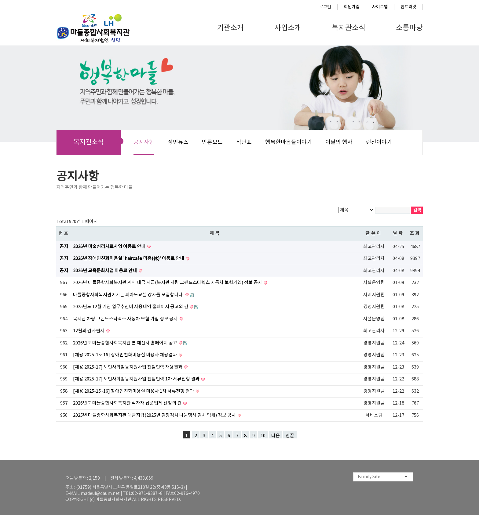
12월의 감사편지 (89, 330)
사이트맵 (380, 7)
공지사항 (143, 142)
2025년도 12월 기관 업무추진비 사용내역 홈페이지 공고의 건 (131, 306)
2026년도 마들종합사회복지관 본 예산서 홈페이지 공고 (125, 343)
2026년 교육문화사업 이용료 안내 (105, 270)
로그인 (325, 7)
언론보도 (212, 142)
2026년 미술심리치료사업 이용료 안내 (109, 246)
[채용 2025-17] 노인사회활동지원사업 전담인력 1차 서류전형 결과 (136, 379)
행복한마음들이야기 (288, 142)
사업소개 (287, 28)
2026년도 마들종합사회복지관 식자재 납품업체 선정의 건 (127, 403)
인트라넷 (408, 7)
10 (263, 435)
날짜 (398, 233)
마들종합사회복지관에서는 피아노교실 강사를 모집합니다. (129, 294)
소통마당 (409, 28)
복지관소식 (348, 28)
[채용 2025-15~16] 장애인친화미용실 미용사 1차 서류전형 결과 (134, 391)
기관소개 (230, 28)
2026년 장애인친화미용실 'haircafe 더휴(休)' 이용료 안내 (129, 258)
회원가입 (352, 7)
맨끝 (290, 435)
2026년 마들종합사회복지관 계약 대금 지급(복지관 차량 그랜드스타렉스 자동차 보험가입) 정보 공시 (168, 282)
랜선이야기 (379, 142)
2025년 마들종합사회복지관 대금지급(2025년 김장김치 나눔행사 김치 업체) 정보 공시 (155, 415)
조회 (415, 233)
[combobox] (383, 476)
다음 (275, 435)
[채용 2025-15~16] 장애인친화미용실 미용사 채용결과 (125, 355)
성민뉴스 (178, 142)
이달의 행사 (339, 142)
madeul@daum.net (100, 493)
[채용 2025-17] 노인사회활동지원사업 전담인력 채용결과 (128, 367)
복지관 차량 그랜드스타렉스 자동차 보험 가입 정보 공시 (126, 319)
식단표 (244, 142)
